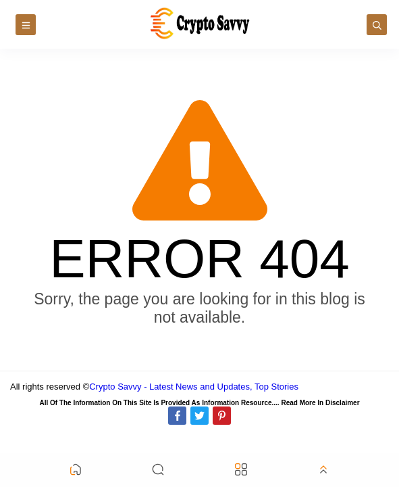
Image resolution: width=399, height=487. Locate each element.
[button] (75, 470)
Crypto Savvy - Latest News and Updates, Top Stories (193, 386)
